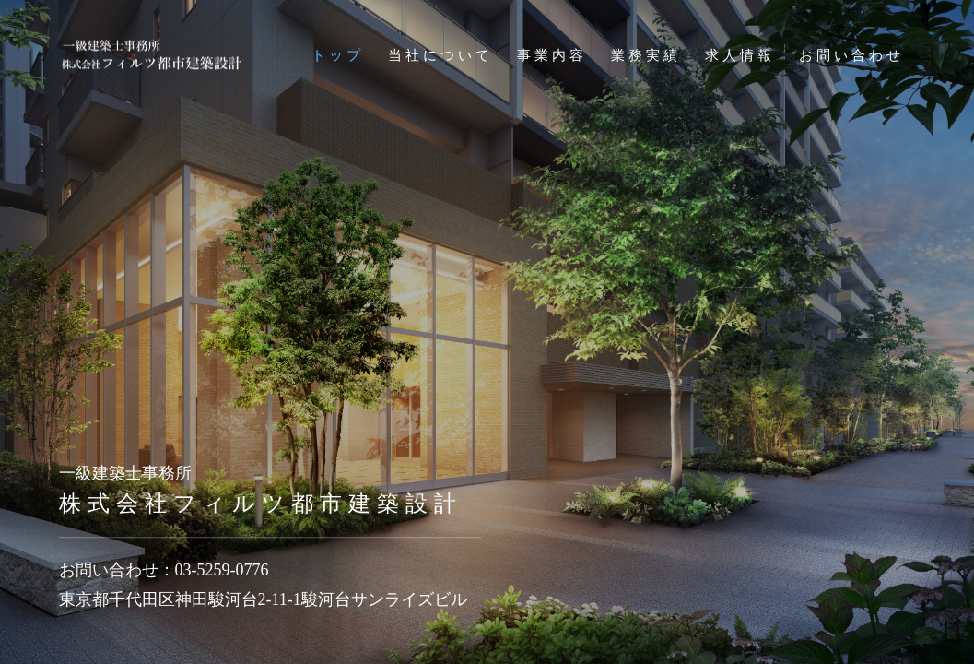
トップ (337, 55)
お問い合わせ (851, 55)
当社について (440, 55)
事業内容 (552, 55)
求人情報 (740, 55)
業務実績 (646, 55)
